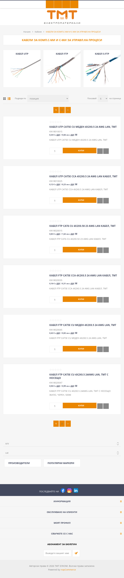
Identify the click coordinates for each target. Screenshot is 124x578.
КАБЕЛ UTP (22, 53)
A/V (7, 443)
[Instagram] (69, 490)
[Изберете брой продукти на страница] (103, 98)
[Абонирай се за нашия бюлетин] (57, 553)
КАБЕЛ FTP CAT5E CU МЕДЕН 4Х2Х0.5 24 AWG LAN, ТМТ (82, 325)
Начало (27, 31)
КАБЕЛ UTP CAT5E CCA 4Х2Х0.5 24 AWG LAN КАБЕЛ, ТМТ (83, 176)
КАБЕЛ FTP (62, 53)
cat (6, 452)
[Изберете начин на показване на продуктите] (48, 98)
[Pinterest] (82, 490)
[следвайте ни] (75, 490)
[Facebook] (62, 490)
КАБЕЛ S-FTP (102, 53)
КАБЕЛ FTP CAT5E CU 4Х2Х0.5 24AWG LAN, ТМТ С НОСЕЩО (78, 376)
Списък (9, 98)
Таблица (4, 98)
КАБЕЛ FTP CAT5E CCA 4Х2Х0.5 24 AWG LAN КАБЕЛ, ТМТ (83, 275)
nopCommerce (68, 569)
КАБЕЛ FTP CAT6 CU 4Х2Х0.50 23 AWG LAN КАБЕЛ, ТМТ (82, 226)
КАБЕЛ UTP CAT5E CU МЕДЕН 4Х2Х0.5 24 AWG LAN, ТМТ (83, 126)
